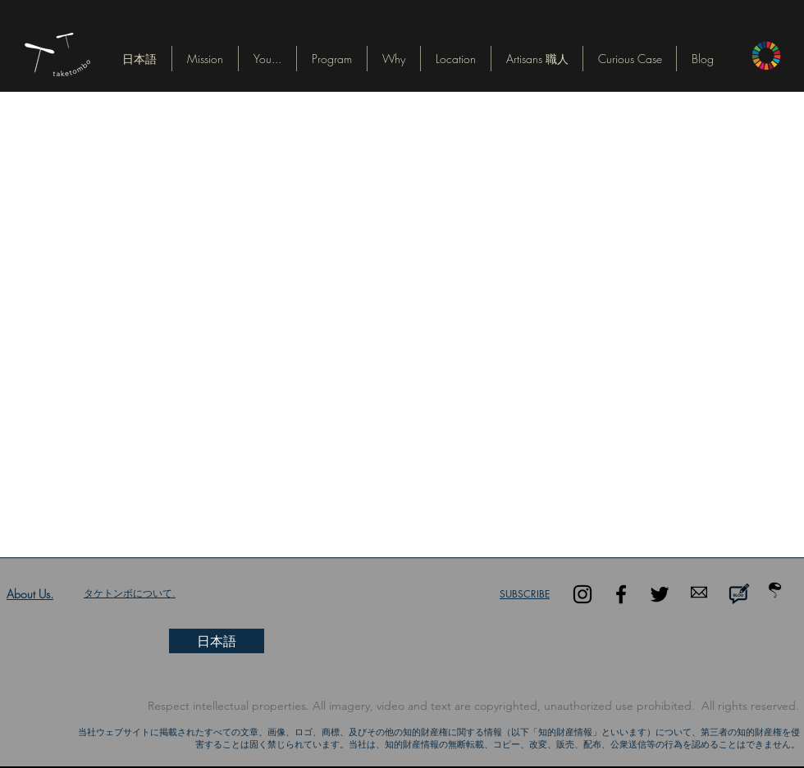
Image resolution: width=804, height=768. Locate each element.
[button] (139, 58)
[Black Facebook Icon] (621, 594)
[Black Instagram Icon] (582, 594)
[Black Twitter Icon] (659, 594)
